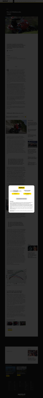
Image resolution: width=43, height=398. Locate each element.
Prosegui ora (15, 193)
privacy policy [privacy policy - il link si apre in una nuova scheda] (28, 202)
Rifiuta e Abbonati (27, 193)
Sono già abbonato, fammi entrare (21, 198)
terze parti (20, 204)
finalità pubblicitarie (28, 205)
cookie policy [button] (27, 203)
